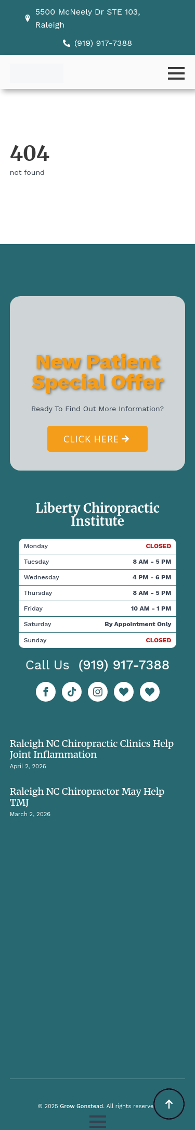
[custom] (72, 692)
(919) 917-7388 (124, 664)
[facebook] (46, 692)
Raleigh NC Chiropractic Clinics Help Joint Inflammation (92, 749)
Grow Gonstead (81, 1106)
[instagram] (98, 692)
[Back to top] (169, 1104)
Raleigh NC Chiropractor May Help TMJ (87, 797)
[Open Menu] (176, 73)
